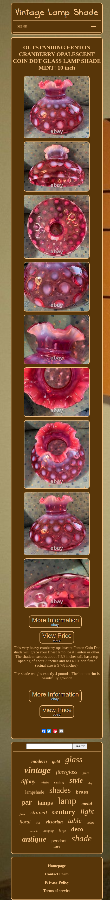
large (62, 831)
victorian (54, 821)
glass (73, 759)
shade (82, 838)
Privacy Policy (57, 882)
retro (90, 822)
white (45, 782)
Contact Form (56, 874)
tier (38, 822)
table (74, 820)
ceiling (59, 782)
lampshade (34, 792)
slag (90, 783)
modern (39, 761)
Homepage (57, 866)
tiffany (28, 781)
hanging (48, 831)
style (76, 780)
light (87, 811)
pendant (59, 841)
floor (22, 814)
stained (38, 812)
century (63, 812)
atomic (34, 831)
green (85, 773)
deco (77, 829)
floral (25, 821)
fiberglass (66, 772)
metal (86, 803)
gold (56, 761)
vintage (37, 770)
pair (27, 802)
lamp (67, 801)
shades (60, 790)
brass (82, 792)
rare (57, 846)
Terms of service (56, 891)
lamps (45, 803)
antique (34, 839)
